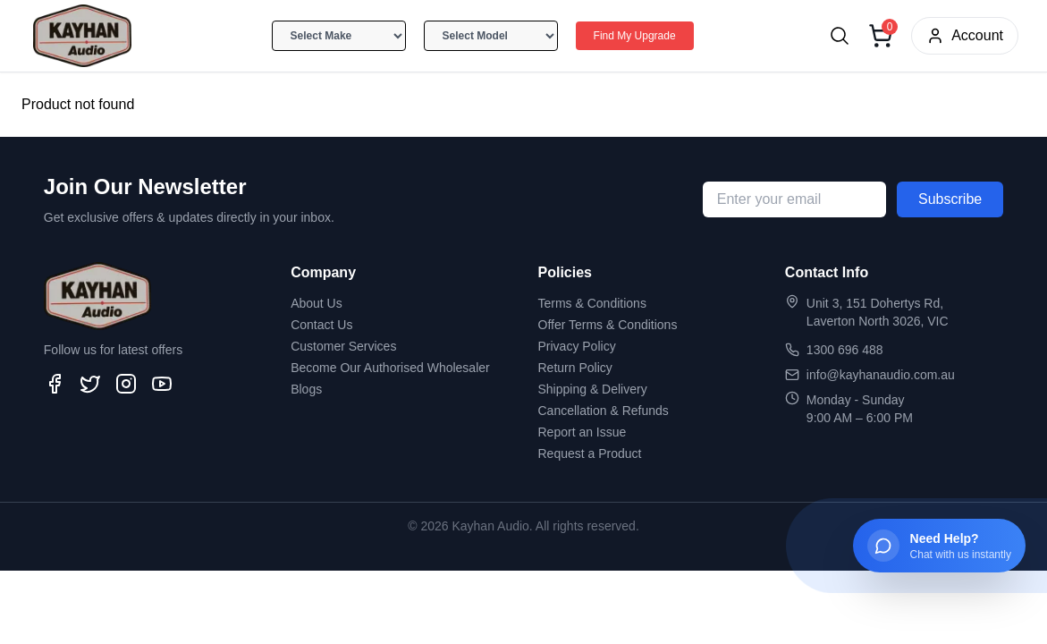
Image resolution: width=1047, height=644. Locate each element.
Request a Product (590, 453)
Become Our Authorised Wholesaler (390, 367)
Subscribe (950, 199)
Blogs (306, 389)
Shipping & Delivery (592, 389)
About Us (316, 303)
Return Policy (575, 367)
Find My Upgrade (635, 36)
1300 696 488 (844, 350)
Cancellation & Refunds (603, 410)
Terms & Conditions (592, 303)
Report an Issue (582, 432)
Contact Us (321, 325)
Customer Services (343, 346)
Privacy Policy (577, 346)
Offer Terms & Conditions (608, 325)
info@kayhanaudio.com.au (880, 375)
